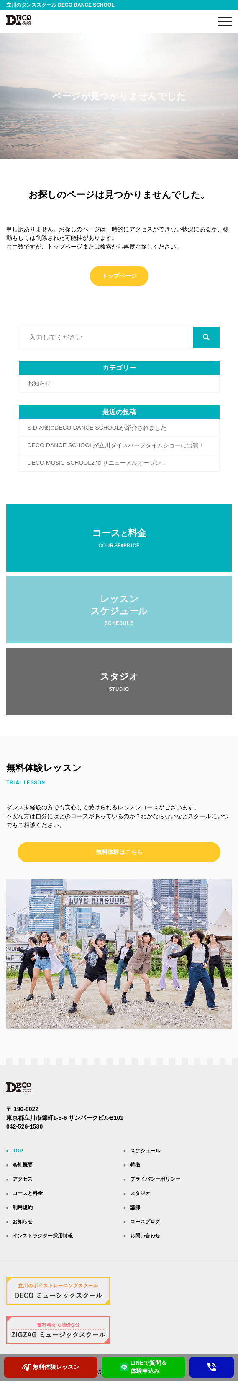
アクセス (23, 1179)
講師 (135, 1207)
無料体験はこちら (119, 852)
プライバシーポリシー (155, 1179)
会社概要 (23, 1165)
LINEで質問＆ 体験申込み (143, 1366)
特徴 (135, 1165)
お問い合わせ (145, 1236)
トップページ (119, 275)
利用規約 (23, 1207)
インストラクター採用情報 (43, 1236)
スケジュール (145, 1151)
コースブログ (145, 1222)
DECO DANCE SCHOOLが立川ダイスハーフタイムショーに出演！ (116, 445)
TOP (18, 1151)
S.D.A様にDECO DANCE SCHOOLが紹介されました (97, 427)
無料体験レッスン (50, 1367)
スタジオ (140, 1193)
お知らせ (39, 383)
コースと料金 (28, 1193)
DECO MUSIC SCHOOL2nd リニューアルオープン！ (97, 462)
